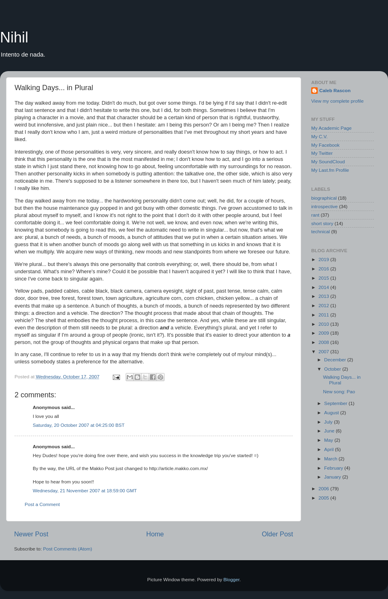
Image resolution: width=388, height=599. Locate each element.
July (329, 421)
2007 (324, 351)
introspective (324, 206)
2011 (324, 314)
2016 (324, 268)
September (336, 403)
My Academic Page (331, 128)
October (333, 368)
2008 (324, 342)
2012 (324, 305)
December (335, 359)
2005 (324, 497)
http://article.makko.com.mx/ (178, 468)
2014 (324, 287)
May (329, 440)
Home (155, 534)
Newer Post (31, 534)
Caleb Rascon (334, 90)
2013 (324, 296)
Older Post (277, 534)
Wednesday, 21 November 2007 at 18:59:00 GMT (85, 490)
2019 (324, 259)
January (333, 476)
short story (322, 223)
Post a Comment (42, 504)
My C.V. (319, 136)
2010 (324, 324)
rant (315, 214)
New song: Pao (339, 391)
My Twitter (322, 153)
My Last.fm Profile (330, 170)
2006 (324, 488)
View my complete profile (337, 100)
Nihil (14, 37)
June (330, 430)
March (331, 458)
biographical (324, 197)
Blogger (232, 579)
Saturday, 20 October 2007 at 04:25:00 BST (78, 425)
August (332, 412)
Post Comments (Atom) (67, 548)
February (334, 467)
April (329, 449)
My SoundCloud (328, 161)
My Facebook (325, 145)
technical (320, 231)
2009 (324, 332)
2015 (324, 278)
